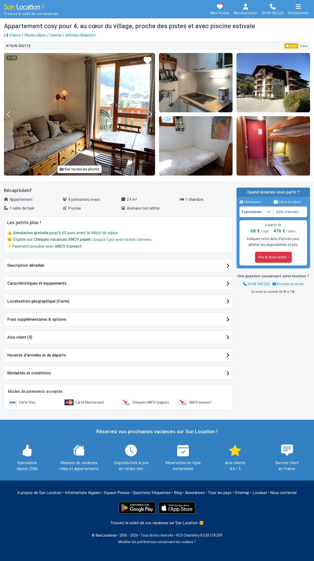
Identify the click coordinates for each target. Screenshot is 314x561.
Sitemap (242, 492)
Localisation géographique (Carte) (38, 301)
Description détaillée (25, 265)
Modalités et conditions (29, 373)
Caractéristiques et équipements (36, 283)
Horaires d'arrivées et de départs (36, 355)
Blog (178, 492)
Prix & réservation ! (273, 257)
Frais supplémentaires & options (36, 319)
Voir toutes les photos (79, 169)
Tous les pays (220, 492)
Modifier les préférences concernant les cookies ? (157, 542)
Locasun (260, 492)
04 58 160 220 (256, 284)
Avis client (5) (19, 337)
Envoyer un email (287, 284)
